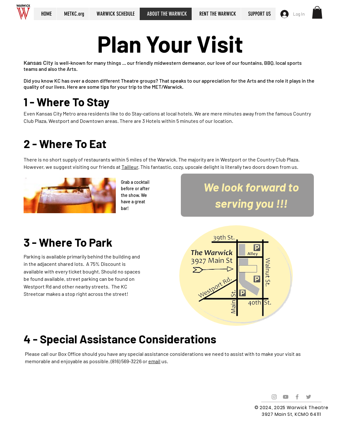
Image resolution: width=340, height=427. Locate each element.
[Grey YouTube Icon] (285, 396)
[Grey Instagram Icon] (274, 396)
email (154, 361)
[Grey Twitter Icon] (308, 396)
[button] (317, 12)
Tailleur (130, 167)
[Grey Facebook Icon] (297, 396)
